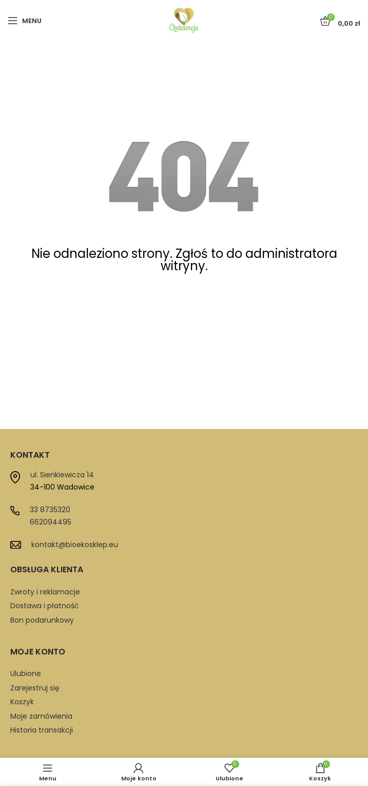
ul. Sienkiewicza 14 (62, 475)
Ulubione (25, 673)
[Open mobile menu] (25, 20)
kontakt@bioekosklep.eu (74, 544)
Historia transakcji (41, 730)
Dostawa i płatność (44, 606)
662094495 (50, 522)
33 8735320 (50, 509)
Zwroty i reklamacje (45, 592)
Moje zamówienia (41, 716)
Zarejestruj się (35, 688)
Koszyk (22, 702)
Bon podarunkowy (42, 620)
